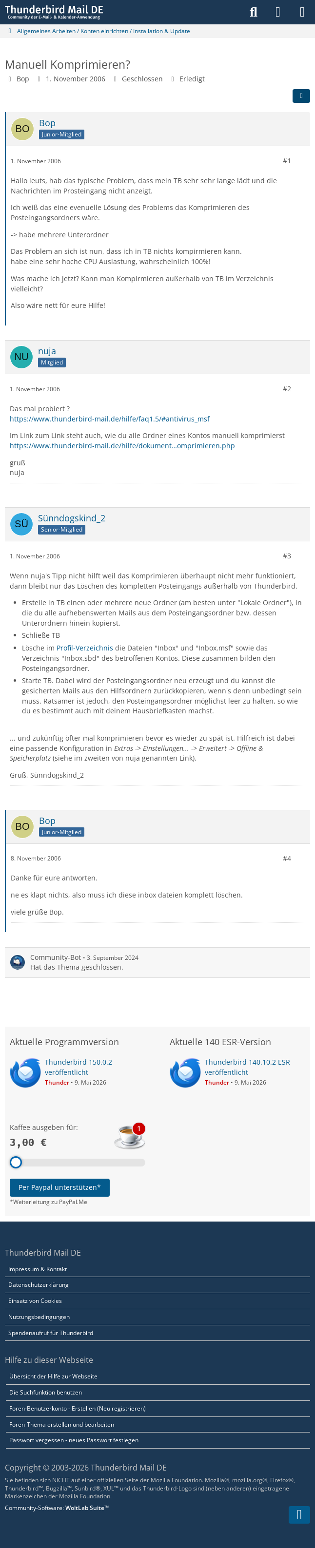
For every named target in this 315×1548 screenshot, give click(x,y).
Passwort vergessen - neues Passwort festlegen (73, 1440)
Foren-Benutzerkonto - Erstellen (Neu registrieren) (77, 1408)
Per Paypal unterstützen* (60, 1187)
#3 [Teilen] (287, 555)
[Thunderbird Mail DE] (54, 12)
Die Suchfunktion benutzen (45, 1392)
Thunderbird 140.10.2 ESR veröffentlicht (247, 1067)
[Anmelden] (278, 12)
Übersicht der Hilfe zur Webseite (53, 1376)
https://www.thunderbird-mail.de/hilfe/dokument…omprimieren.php (122, 445)
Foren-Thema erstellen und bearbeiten (61, 1424)
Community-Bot (55, 956)
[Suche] (253, 12)
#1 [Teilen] (287, 160)
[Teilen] (301, 96)
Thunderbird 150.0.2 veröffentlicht (78, 1067)
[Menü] (302, 12)
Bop (23, 78)
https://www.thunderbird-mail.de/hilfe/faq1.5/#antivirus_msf (110, 418)
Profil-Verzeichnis (85, 647)
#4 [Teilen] (287, 858)
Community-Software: (57, 1508)
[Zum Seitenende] (299, 1515)
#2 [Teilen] (287, 388)
